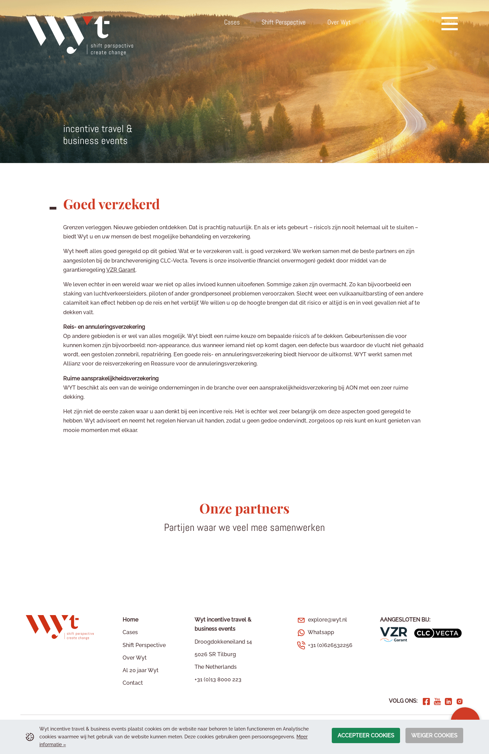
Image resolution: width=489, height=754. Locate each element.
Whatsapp (321, 632)
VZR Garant (120, 270)
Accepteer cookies (366, 735)
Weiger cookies (434, 735)
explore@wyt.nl (327, 619)
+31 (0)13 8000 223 (218, 679)
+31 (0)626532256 (330, 645)
